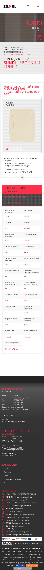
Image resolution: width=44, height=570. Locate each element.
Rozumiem (20, 565)
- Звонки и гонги (13, 50)
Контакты (7, 483)
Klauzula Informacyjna (22, 568)
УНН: (4, 436)
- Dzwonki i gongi (14, 526)
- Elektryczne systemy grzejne (20, 514)
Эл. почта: (5, 407)
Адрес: (4, 395)
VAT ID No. (5, 441)
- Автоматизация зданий (16, 500)
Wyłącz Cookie (31, 565)
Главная (6, 469)
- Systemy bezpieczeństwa (18, 506)
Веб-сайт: (5, 409)
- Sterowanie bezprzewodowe (21, 503)
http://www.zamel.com (19, 409)
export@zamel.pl (17, 407)
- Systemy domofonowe (17, 517)
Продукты (7, 472)
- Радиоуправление (15, 529)
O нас (6, 476)
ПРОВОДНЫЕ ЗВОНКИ (12, 52)
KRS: (3, 446)
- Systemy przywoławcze (18, 523)
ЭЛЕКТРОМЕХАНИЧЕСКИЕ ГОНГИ (17, 54)
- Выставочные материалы (17, 532)
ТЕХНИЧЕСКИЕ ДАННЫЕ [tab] (15, 189)
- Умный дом (14, 509)
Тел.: (3, 400)
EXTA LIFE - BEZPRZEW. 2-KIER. (17, 520)
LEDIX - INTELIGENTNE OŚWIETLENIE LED (21, 494)
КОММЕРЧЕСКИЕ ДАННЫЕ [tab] (15, 197)
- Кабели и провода (14, 512)
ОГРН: (4, 439)
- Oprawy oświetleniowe (19, 497)
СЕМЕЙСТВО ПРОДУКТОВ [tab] (15, 203)
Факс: (4, 405)
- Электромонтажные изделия (19, 535)
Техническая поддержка (12, 479)
